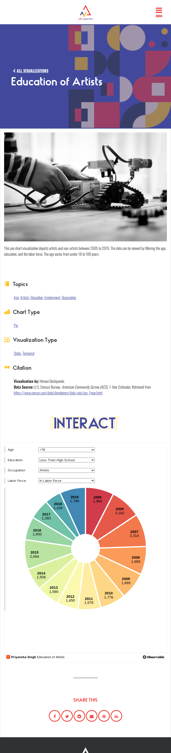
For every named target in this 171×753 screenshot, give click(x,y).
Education (36, 297)
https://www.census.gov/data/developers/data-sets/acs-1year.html (58, 393)
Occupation (69, 297)
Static (17, 353)
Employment (52, 297)
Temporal (28, 353)
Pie (16, 325)
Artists (24, 297)
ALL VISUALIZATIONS (30, 71)
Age (16, 297)
